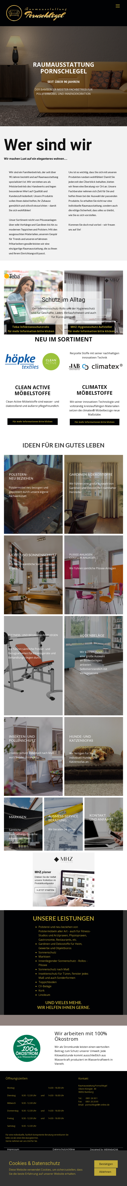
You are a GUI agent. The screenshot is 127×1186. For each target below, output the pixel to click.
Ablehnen (105, 1172)
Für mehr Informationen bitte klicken (32, 421)
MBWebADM (111, 1149)
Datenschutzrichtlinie (64, 1149)
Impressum (13, 1149)
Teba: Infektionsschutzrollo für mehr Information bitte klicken (31, 329)
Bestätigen (106, 1164)
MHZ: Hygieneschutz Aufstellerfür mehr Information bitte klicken (91, 329)
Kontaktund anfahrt (101, 817)
